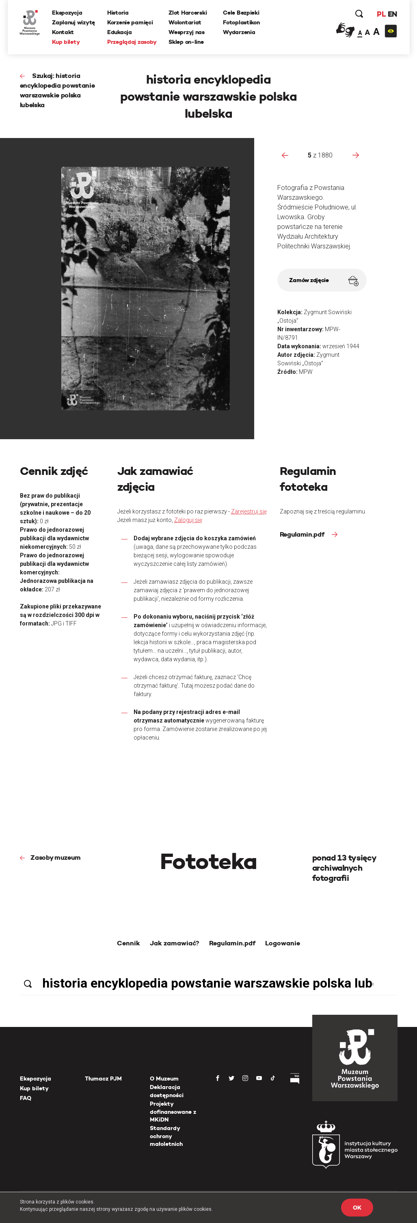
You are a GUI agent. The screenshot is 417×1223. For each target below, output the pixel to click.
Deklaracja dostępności (167, 1091)
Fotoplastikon (241, 22)
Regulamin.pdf (303, 534)
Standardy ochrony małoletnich (166, 1136)
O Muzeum (164, 1078)
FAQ (25, 1098)
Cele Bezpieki (241, 12)
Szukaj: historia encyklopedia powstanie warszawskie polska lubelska (57, 90)
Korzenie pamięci (130, 22)
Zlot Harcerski (188, 12)
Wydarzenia (239, 32)
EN (392, 14)
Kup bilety (66, 41)
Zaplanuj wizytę (73, 22)
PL (381, 14)
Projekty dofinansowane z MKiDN (173, 1111)
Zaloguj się (188, 520)
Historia (118, 12)
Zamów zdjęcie (323, 281)
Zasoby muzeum (55, 857)
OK (357, 1207)
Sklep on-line (186, 41)
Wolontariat (185, 22)
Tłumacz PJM (103, 1078)
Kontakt (63, 32)
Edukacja (119, 32)
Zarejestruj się (249, 511)
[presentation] (285, 155)
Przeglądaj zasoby (131, 41)
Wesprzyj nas (187, 32)
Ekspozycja (67, 12)
